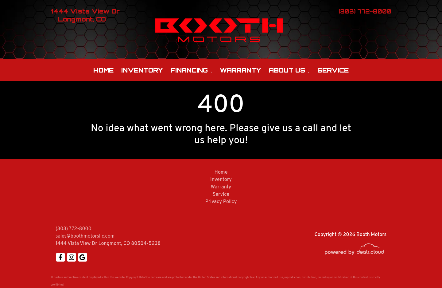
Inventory (142, 70)
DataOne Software (150, 277)
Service (333, 70)
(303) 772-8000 (73, 229)
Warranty (240, 70)
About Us (287, 70)
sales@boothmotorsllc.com (85, 236)
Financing (189, 70)
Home (103, 70)
